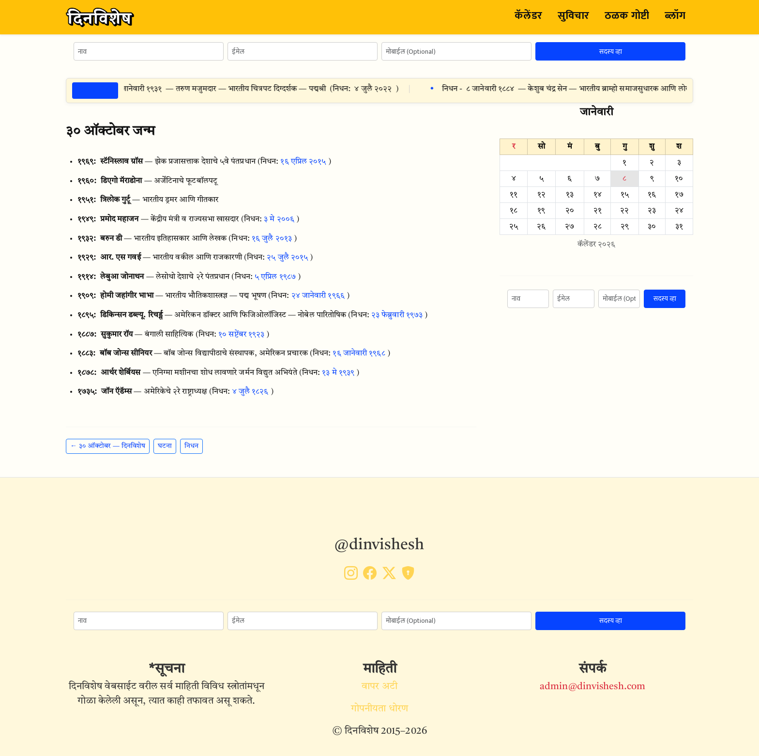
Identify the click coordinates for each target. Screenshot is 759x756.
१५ (625, 195)
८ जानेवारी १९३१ (143, 89)
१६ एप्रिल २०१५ (303, 162)
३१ (679, 227)
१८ (513, 211)
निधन (191, 446)
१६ (652, 195)
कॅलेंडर (528, 16)
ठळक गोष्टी (627, 16)
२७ (569, 227)
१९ (541, 211)
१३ (570, 195)
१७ (679, 195)
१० (679, 179)
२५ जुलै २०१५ (287, 258)
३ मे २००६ (279, 219)
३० (652, 227)
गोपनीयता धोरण (379, 709)
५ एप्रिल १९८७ (275, 277)
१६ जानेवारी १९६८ (359, 353)
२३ (652, 211)
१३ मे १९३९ (338, 373)
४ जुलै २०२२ (378, 89)
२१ (597, 211)
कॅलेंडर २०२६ (596, 244)
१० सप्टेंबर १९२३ (241, 335)
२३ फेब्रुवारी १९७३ (397, 315)
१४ (597, 195)
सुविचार (573, 16)
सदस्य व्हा (610, 51)
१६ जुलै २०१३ (272, 239)
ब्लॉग (675, 16)
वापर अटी (379, 687)
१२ (541, 195)
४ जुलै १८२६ (250, 392)
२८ (597, 227)
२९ (625, 227)
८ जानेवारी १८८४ (495, 89)
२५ (513, 227)
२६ (541, 227)
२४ (679, 211)
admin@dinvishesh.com (592, 687)
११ (513, 195)
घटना (165, 446)
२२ (624, 211)
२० (569, 211)
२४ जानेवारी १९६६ (318, 296)
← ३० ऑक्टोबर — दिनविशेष (107, 446)
